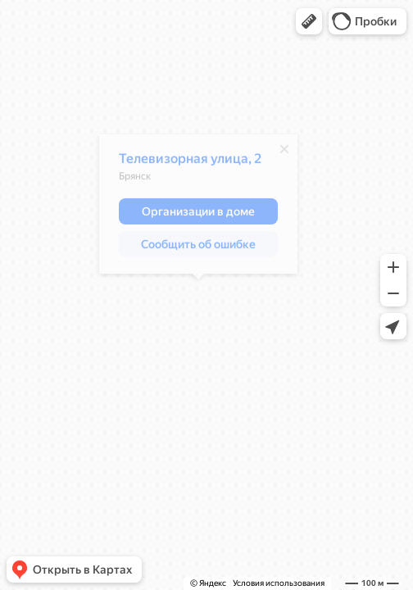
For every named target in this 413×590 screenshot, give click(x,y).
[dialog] (198, 208)
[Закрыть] (284, 153)
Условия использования (278, 583)
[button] (309, 21)
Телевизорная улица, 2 (190, 162)
